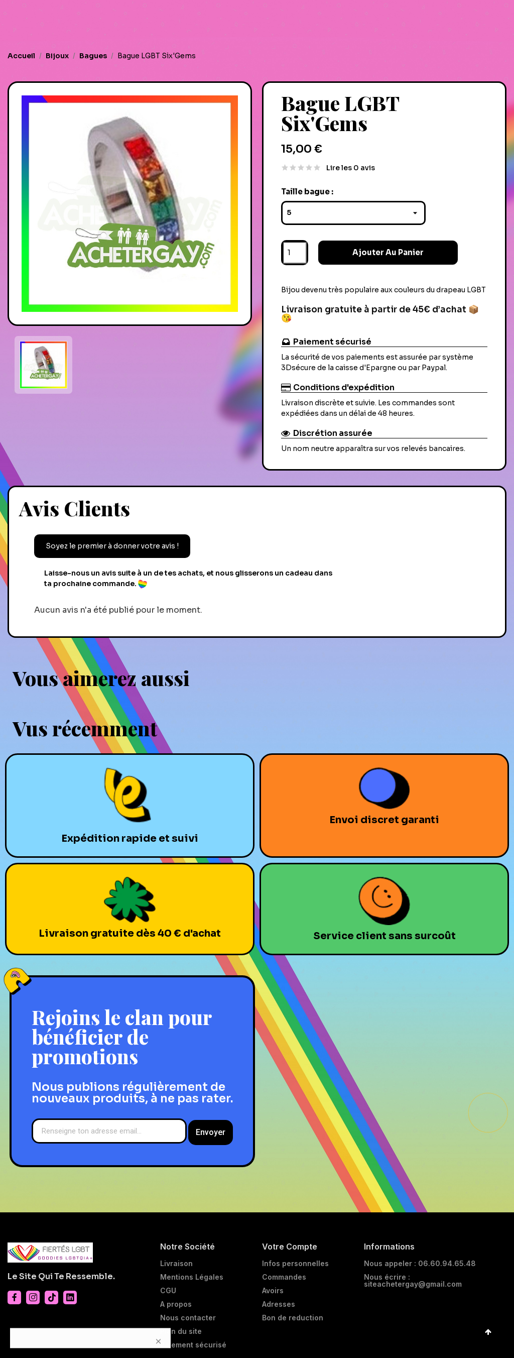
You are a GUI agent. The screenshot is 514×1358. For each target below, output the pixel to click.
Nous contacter (188, 1312)
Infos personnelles (295, 1258)
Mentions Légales (191, 1271)
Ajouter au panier (368, 249)
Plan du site (181, 1325)
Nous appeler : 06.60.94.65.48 (420, 1258)
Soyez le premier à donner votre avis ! (112, 542)
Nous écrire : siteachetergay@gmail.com (413, 1275)
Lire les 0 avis (350, 164)
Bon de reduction (292, 1312)
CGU (168, 1285)
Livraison (176, 1258)
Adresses (278, 1298)
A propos (176, 1298)
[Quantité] (295, 249)
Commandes (284, 1271)
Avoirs (273, 1285)
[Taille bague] (353, 209)
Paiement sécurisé (193, 1339)
